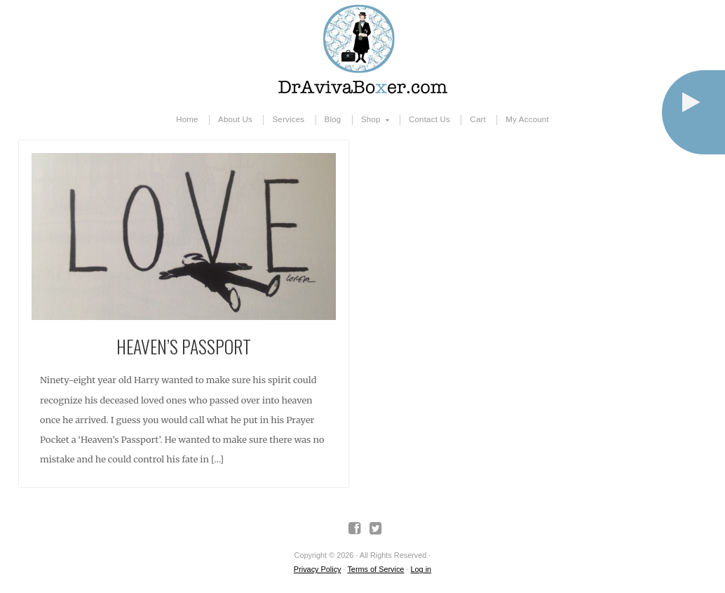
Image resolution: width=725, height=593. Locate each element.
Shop (371, 120)
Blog (333, 119)
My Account (527, 119)
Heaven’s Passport (183, 346)
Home (187, 119)
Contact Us (429, 119)
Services (288, 119)
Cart (478, 119)
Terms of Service (375, 569)
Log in (420, 569)
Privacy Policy (317, 569)
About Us (235, 119)
